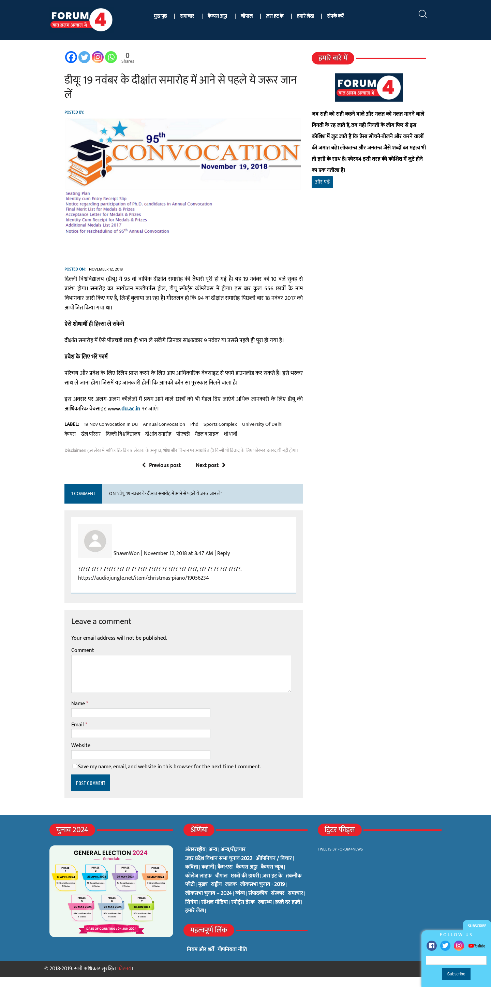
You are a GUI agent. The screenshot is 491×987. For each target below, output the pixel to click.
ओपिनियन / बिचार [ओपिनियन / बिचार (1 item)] (274, 869)
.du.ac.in (85, 419)
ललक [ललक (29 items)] (231, 895)
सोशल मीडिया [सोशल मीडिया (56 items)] (214, 912)
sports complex (200, 435)
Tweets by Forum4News (340, 859)
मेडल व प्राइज (145, 445)
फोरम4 (124, 979)
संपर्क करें (335, 16)
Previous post (154, 476)
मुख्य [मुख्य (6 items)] (202, 895)
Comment (62, 661)
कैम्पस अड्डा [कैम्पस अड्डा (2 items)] (246, 877)
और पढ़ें (330, 170)
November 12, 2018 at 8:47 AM (158, 564)
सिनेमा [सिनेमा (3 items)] (191, 912)
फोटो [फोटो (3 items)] (190, 895)
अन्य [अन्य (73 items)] (213, 860)
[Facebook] (51, 57)
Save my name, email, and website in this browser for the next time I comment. (149, 777)
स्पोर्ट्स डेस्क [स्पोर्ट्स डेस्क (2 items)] (242, 912)
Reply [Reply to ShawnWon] (203, 564)
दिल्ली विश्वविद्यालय (61, 445)
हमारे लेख (305, 16)
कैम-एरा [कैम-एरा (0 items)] (225, 877)
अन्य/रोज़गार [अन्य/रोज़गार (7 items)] (233, 860)
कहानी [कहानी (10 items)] (208, 877)
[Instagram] (78, 57)
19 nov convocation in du (91, 435)
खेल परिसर (294, 435)
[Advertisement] (383, 262)
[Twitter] (64, 57)
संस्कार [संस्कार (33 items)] (277, 904)
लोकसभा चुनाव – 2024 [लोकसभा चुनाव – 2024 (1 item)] (208, 904)
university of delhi (242, 435)
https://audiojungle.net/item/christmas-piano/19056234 (123, 588)
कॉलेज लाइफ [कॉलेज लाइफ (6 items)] (198, 886)
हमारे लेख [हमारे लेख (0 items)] (194, 921)
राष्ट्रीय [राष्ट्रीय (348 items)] (216, 895)
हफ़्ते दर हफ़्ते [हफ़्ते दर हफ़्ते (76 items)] (287, 912)
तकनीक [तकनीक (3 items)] (293, 886)
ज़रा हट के (274, 16)
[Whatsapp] (91, 57)
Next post (204, 476)
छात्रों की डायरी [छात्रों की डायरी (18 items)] (245, 886)
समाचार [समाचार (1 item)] (295, 904)
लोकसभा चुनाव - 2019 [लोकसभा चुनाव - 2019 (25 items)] (262, 895)
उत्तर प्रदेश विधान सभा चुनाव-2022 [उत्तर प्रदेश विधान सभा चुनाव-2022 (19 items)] (218, 869)
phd (174, 435)
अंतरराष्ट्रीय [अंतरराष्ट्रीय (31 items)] (195, 860)
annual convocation (144, 435)
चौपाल (247, 16)
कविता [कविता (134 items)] (191, 877)
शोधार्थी (169, 445)
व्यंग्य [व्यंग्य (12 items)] (240, 904)
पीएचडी (122, 445)
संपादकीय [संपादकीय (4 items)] (257, 904)
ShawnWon (106, 564)
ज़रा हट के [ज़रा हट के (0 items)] (272, 886)
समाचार (187, 16)
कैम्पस (273, 435)
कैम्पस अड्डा (217, 16)
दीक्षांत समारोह (97, 445)
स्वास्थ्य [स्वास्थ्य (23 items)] (265, 912)
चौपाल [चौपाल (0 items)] (221, 886)
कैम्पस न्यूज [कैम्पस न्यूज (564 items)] (272, 877)
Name (58, 714)
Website (60, 756)
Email (58, 735)
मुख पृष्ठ (160, 16)
